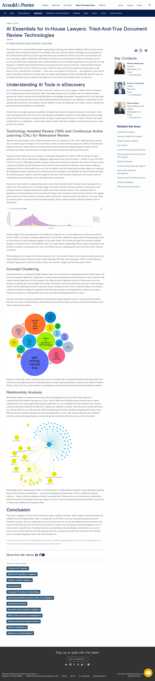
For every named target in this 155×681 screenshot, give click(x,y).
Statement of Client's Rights (12, 676)
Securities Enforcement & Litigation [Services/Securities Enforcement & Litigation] (131, 166)
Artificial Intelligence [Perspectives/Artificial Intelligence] (17, 627)
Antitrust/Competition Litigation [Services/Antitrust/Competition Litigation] (129, 136)
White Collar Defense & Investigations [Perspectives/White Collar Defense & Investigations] (24, 615)
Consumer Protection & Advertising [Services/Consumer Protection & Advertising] (131, 150)
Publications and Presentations (57, 13)
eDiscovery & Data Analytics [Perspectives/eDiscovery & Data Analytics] (20, 633)
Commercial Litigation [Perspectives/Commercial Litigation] (18, 568)
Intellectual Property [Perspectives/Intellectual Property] (17, 603)
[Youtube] (82, 664)
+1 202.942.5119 (134, 117)
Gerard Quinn (46, 43)
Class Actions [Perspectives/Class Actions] (14, 586)
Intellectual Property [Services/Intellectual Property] (125, 161)
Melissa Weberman (16, 43)
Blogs (86, 13)
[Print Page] (136, 50)
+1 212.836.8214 (134, 95)
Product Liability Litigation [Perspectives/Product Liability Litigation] (19, 580)
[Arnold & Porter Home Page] (18, 5)
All (5, 13)
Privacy (64, 676)
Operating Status (99, 676)
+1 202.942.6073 (134, 75)
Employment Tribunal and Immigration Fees (42, 676)
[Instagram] (71, 664)
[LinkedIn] (36, 554)
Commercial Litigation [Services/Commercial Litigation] (126, 132)
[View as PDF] (140, 50)
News (12, 13)
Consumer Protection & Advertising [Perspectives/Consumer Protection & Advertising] (23, 592)
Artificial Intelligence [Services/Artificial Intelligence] (125, 182)
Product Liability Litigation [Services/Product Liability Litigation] (127, 141)
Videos (94, 13)
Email (129, 72)
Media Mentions (24, 13)
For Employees (84, 676)
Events (103, 13)
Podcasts (76, 13)
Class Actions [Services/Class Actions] (122, 145)
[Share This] (146, 50)
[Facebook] (40, 554)
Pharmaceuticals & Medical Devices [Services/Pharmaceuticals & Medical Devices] (131, 178)
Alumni (72, 676)
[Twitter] (78, 664)
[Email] (43, 554)
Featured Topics (116, 13)
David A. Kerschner (32, 43)
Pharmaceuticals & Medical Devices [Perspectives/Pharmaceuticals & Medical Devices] (23, 621)
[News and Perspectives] (87, 664)
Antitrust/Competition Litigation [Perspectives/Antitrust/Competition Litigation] (22, 574)
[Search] (149, 5)
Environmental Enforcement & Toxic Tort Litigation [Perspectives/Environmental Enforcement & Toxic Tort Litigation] (30, 598)
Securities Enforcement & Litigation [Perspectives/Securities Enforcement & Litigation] (24, 609)
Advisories (38, 13)
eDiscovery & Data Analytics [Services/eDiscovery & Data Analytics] (128, 187)
